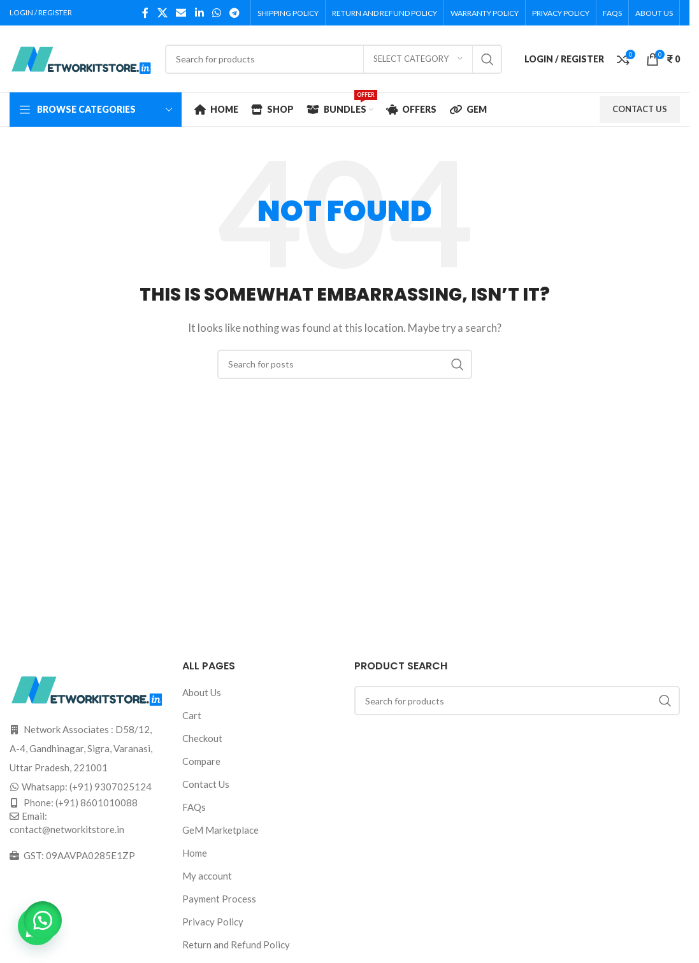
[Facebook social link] (145, 12)
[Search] (333, 59)
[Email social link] (181, 12)
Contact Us (205, 784)
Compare (201, 761)
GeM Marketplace (220, 830)
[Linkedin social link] (199, 12)
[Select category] (418, 59)
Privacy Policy (212, 921)
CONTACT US (639, 109)
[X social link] (162, 12)
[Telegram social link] (235, 12)
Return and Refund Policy (236, 944)
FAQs (194, 807)
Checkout (202, 738)
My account (207, 875)
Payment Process (219, 898)
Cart (191, 715)
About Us (201, 692)
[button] (44, 918)
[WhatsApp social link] (216, 12)
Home (194, 853)
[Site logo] (81, 57)
